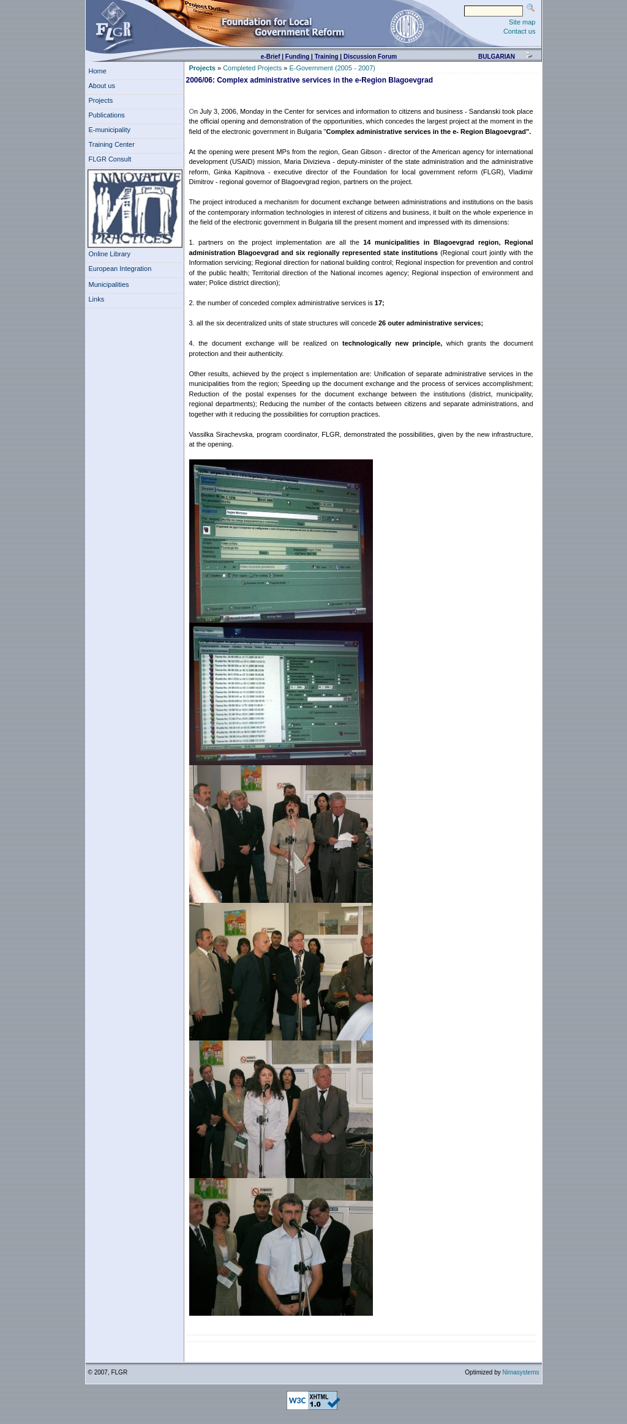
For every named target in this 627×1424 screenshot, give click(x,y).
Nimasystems (520, 1372)
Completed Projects (252, 68)
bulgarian (496, 56)
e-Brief (270, 56)
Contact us (519, 31)
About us (104, 85)
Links (98, 299)
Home (98, 71)
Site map (522, 22)
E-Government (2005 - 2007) (332, 68)
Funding (297, 56)
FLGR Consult (112, 159)
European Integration (120, 268)
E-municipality (112, 129)
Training (327, 56)
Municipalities (109, 284)
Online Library (109, 254)
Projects (103, 100)
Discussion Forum (370, 56)
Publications (109, 115)
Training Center (114, 144)
